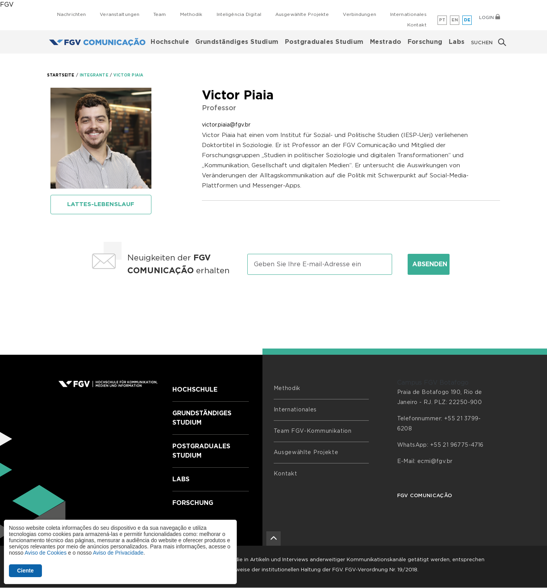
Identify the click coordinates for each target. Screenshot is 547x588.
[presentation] (274, 305)
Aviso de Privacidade (118, 553)
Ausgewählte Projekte (302, 14)
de (467, 20)
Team (159, 14)
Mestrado (385, 42)
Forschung (425, 42)
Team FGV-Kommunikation (313, 431)
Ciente (25, 570)
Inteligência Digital (239, 14)
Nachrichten (71, 14)
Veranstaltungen (119, 14)
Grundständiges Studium (237, 42)
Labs (457, 42)
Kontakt (417, 25)
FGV (7, 5)
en (454, 20)
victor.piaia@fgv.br (226, 125)
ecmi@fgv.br (435, 461)
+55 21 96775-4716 (457, 445)
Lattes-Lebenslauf (100, 204)
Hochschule (170, 42)
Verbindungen (359, 14)
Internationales (408, 14)
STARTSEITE (61, 75)
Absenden (429, 264)
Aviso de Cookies (45, 553)
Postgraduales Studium (324, 42)
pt (442, 20)
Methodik (191, 14)
